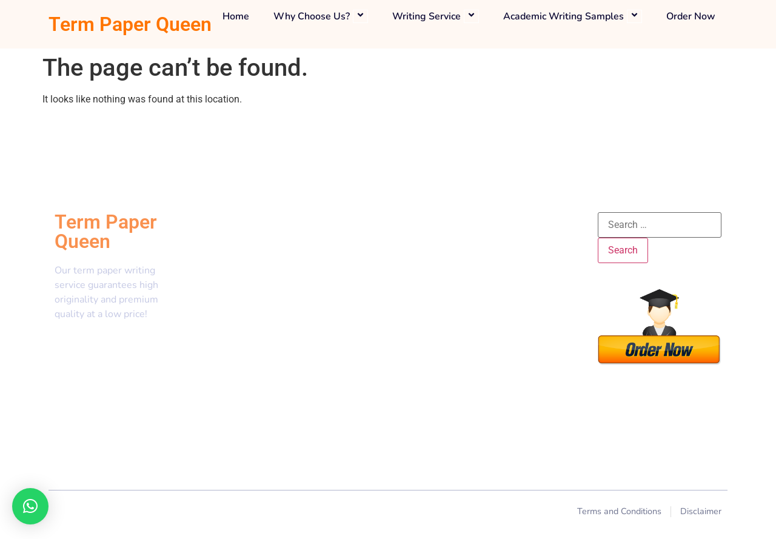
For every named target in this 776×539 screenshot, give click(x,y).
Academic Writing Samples (572, 16)
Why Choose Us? (320, 16)
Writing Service (435, 16)
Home (235, 16)
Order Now (690, 16)
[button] (30, 506)
